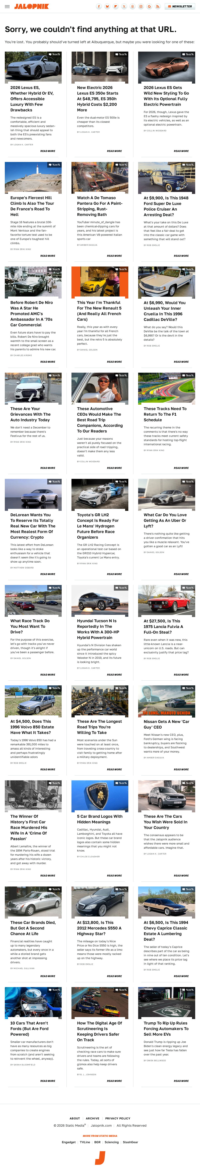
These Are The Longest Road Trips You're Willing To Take (99, 727)
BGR (97, 1142)
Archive (92, 1118)
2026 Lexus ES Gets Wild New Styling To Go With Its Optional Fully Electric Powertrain (166, 96)
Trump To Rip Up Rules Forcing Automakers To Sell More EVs (166, 1029)
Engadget (69, 1142)
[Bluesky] (107, 6)
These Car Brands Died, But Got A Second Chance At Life (33, 928)
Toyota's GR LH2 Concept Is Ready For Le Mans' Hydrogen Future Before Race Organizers (98, 526)
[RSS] (158, 6)
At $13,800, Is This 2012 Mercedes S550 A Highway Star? (99, 928)
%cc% (56, 54)
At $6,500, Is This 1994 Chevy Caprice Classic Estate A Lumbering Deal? (166, 931)
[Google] (149, 6)
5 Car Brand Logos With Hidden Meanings (100, 819)
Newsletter (180, 6)
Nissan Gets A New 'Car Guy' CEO (166, 724)
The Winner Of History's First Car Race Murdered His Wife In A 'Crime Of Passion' (28, 827)
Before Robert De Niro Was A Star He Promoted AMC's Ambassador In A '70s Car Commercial (31, 313)
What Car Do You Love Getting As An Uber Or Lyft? (165, 520)
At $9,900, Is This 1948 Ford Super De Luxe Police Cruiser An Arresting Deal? (166, 206)
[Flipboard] (116, 6)
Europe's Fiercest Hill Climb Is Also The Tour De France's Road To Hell (32, 206)
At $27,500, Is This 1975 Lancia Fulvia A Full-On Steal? (163, 627)
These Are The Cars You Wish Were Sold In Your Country (165, 822)
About (75, 1118)
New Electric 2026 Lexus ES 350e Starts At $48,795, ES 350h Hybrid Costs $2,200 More (97, 98)
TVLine (85, 1142)
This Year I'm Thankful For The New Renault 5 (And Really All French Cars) (99, 311)
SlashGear (130, 1142)
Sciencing (112, 1142)
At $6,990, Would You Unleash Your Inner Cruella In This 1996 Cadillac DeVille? (165, 311)
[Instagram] (141, 6)
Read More (47, 151)
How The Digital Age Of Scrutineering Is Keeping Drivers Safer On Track (99, 1031)
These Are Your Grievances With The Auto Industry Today (30, 414)
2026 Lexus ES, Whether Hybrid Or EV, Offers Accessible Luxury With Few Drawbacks (32, 98)
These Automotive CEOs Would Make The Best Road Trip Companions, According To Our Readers (100, 419)
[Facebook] (99, 6)
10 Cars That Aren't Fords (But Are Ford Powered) (29, 1029)
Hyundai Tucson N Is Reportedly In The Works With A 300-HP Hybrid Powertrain (98, 629)
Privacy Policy (118, 1118)
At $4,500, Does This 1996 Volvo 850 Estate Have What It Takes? (32, 727)
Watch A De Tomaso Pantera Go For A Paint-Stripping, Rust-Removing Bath (100, 206)
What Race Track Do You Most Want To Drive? (30, 626)
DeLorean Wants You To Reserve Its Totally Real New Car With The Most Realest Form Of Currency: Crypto (32, 526)
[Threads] (133, 6)
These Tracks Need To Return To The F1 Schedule (165, 414)
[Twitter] (124, 6)
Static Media (74, 1125)
